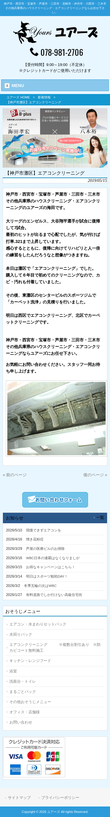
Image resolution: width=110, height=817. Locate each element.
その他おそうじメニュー (30, 702)
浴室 (13, 671)
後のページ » (95, 474)
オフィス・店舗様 (24, 712)
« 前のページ (15, 474)
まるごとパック (22, 691)
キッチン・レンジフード (30, 660)
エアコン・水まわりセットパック (37, 624)
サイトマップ (19, 797)
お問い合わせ (20, 722)
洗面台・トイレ (22, 681)
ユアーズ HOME (18, 97)
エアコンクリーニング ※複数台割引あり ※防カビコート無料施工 (55, 647)
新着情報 (44, 97)
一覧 (100, 517)
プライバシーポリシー (60, 797)
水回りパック (20, 634)
